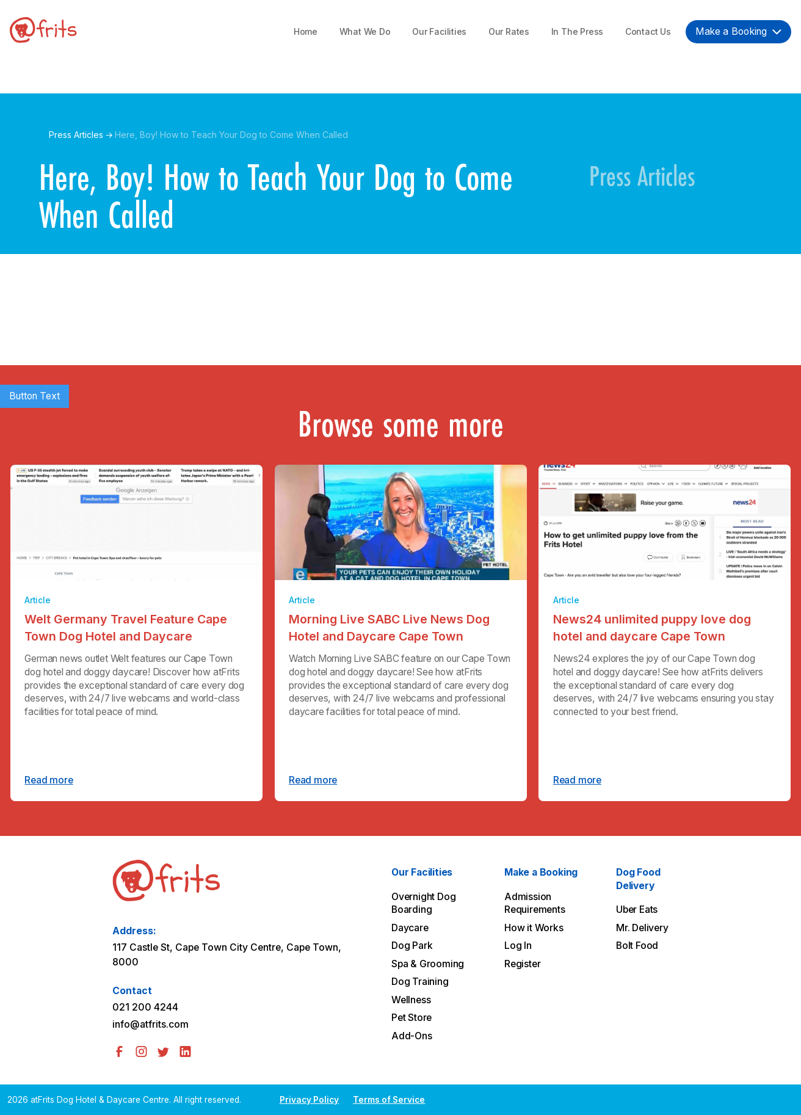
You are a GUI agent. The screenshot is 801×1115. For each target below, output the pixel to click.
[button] (739, 31)
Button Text (34, 396)
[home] (43, 32)
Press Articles (76, 134)
